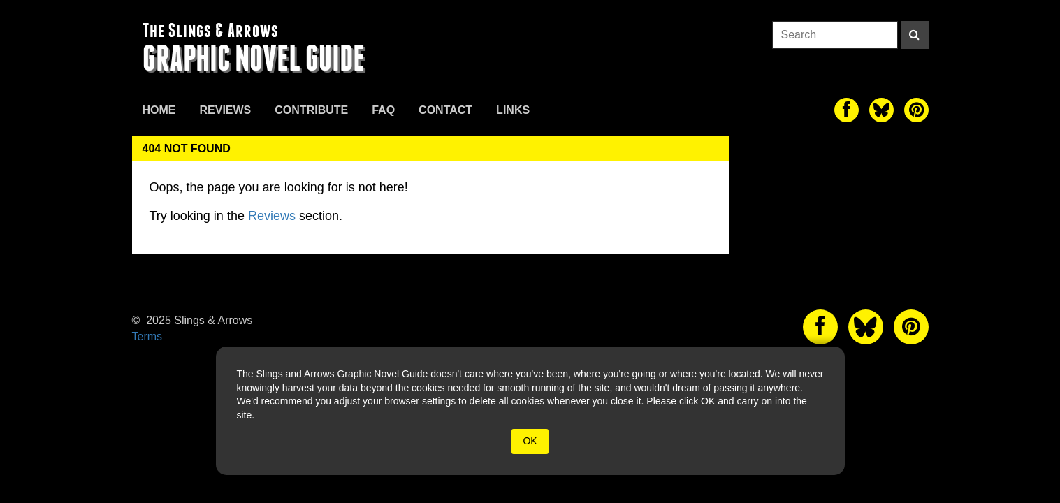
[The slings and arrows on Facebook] (846, 110)
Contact (445, 110)
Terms (147, 336)
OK (530, 440)
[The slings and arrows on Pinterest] (916, 110)
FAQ (383, 110)
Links (513, 110)
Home (159, 110)
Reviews (226, 110)
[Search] (915, 35)
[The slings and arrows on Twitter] (881, 110)
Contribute (311, 110)
